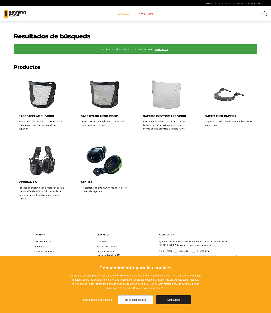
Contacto (244, 3)
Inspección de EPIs (107, 246)
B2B (235, 3)
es (262, 3)
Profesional (145, 13)
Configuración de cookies (97, 299)
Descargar (226, 3)
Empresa (197, 3)
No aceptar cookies (135, 299)
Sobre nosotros (42, 241)
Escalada (123, 13)
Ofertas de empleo (44, 251)
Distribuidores (210, 3)
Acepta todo (173, 299)
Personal (39, 246)
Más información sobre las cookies (134, 279)
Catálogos (102, 241)
